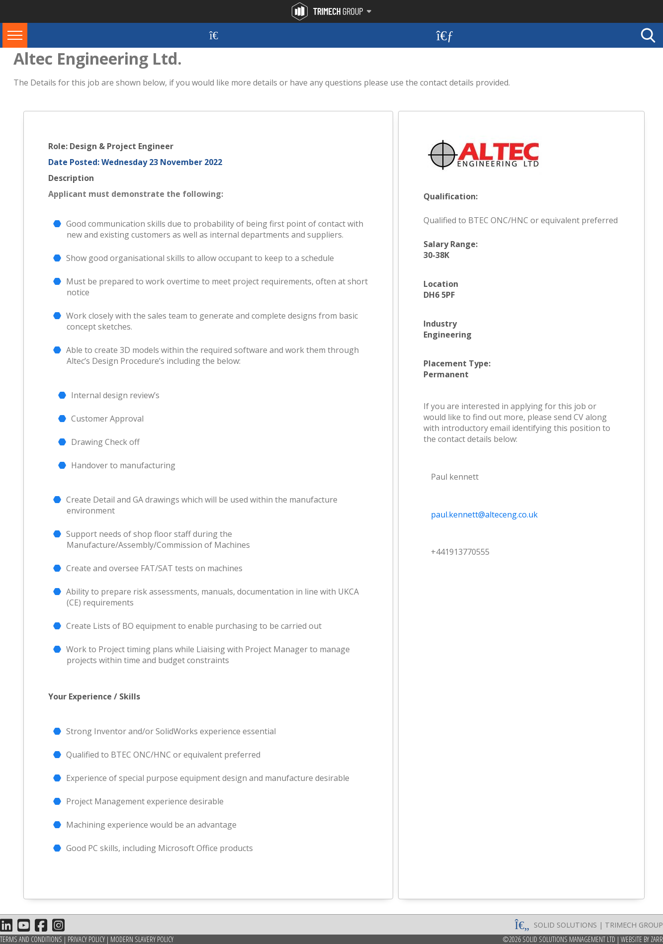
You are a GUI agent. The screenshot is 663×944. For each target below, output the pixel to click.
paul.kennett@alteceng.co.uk (484, 514)
